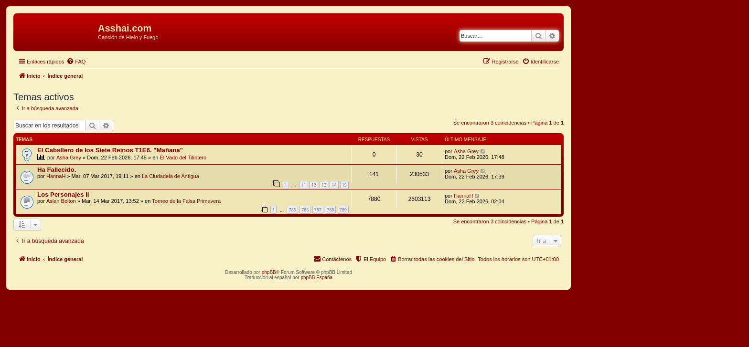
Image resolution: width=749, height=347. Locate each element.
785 (292, 210)
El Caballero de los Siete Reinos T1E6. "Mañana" (110, 150)
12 (313, 185)
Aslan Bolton (61, 201)
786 (305, 210)
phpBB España (316, 277)
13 (323, 185)
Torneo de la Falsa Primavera (186, 201)
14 (334, 185)
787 (317, 210)
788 (330, 210)
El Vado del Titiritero (183, 157)
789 (343, 210)
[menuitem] (76, 61)
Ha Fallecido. (56, 169)
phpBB (269, 272)
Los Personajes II (63, 194)
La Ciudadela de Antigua (170, 176)
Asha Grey (68, 157)
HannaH (55, 176)
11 (303, 185)
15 (344, 185)
